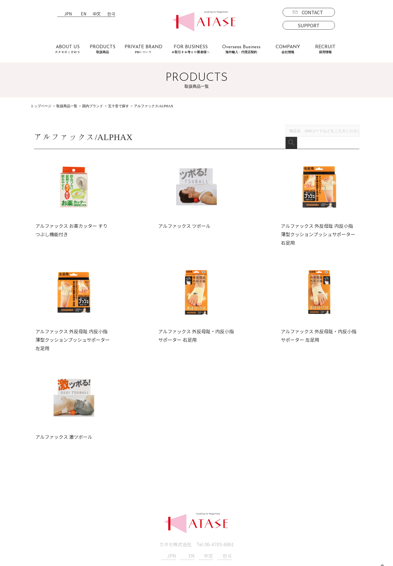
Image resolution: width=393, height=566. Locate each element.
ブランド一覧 (53, 499)
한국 (111, 14)
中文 (97, 14)
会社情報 (201, 491)
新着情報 (201, 499)
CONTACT (312, 12)
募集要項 (258, 499)
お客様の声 (89, 516)
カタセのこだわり (96, 491)
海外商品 (48, 516)
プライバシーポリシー (215, 507)
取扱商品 (43, 491)
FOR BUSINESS (191, 49)
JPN (68, 14)
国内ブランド (92, 106)
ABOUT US (67, 49)
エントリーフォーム (269, 507)
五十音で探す (118, 106)
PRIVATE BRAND (143, 49)
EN (83, 14)
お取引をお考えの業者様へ (106, 499)
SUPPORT (309, 25)
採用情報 (253, 491)
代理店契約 (156, 507)
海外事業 (153, 499)
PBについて (51, 533)
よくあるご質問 (94, 507)
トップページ (40, 106)
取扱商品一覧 (66, 106)
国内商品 (48, 507)
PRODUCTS (102, 49)
